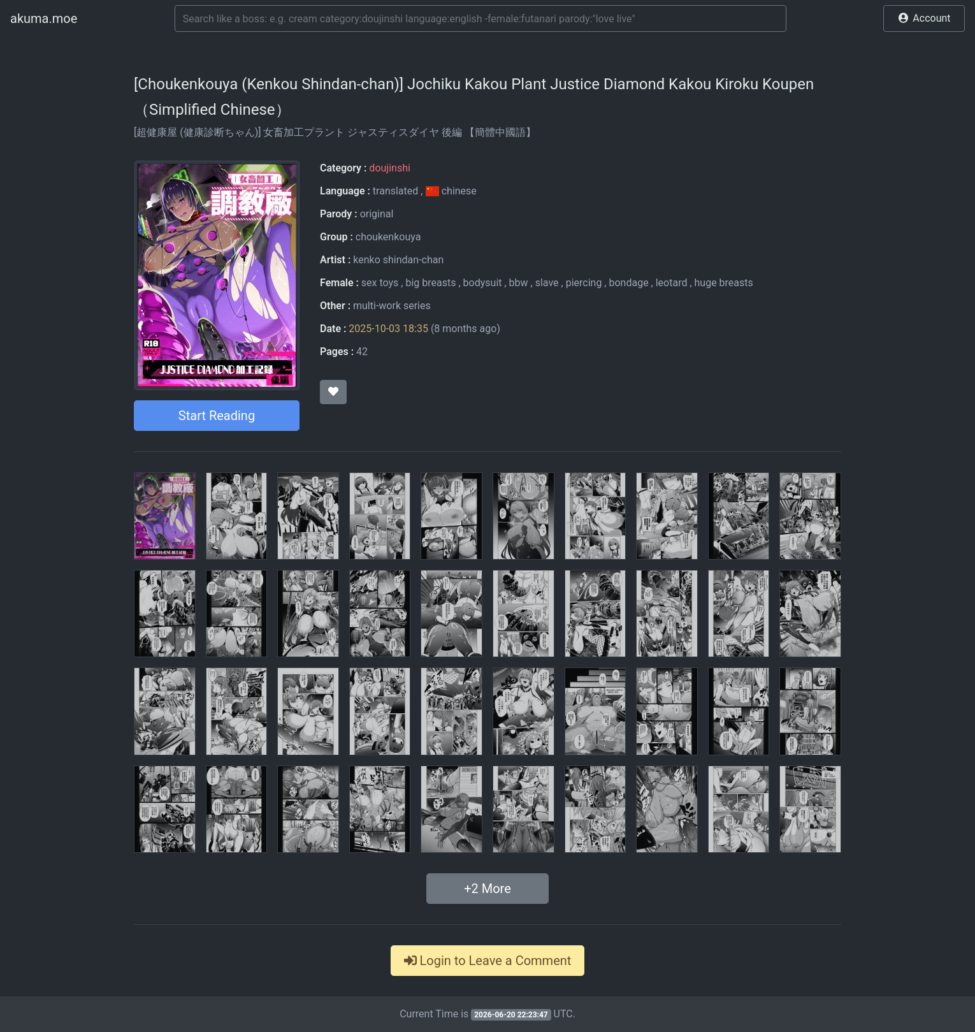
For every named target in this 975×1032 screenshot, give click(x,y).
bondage (628, 283)
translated (395, 191)
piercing (584, 283)
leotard (672, 283)
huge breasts (724, 283)
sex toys (380, 283)
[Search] (480, 18)
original (377, 214)
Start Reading (216, 415)
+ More (487, 888)
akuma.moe (43, 18)
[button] (924, 18)
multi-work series (392, 306)
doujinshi (389, 168)
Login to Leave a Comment (488, 960)
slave (547, 283)
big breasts (430, 283)
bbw (518, 283)
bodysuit (482, 283)
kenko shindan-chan (398, 260)
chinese (450, 191)
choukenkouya (388, 237)
